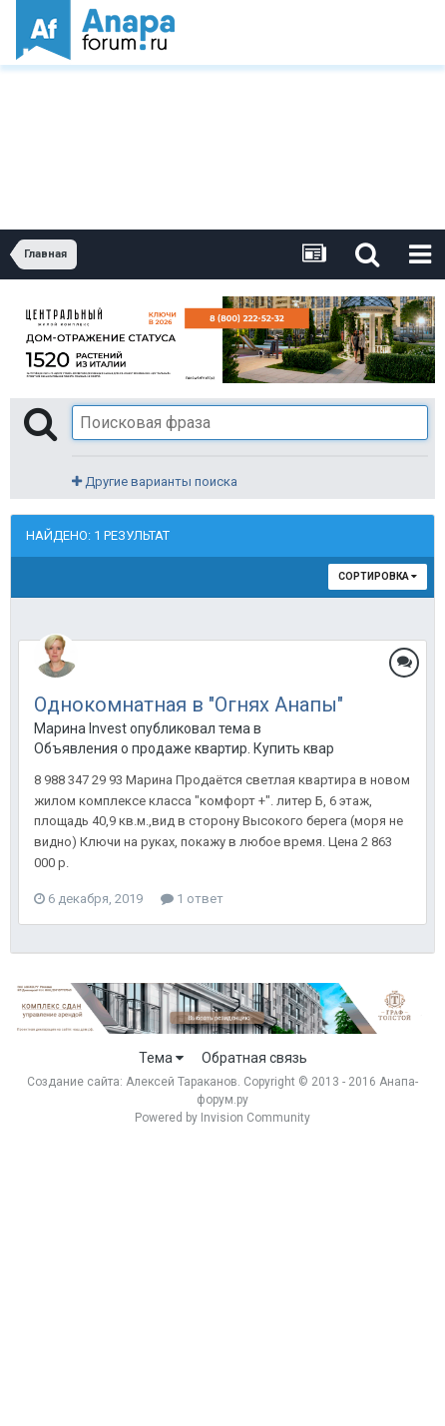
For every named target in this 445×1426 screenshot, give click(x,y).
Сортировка (377, 576)
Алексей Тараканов (181, 1082)
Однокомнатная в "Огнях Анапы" (188, 704)
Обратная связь (254, 1058)
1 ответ (192, 898)
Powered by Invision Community (222, 1118)
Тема (161, 1058)
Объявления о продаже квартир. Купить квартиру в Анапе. (183, 748)
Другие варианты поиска (154, 481)
